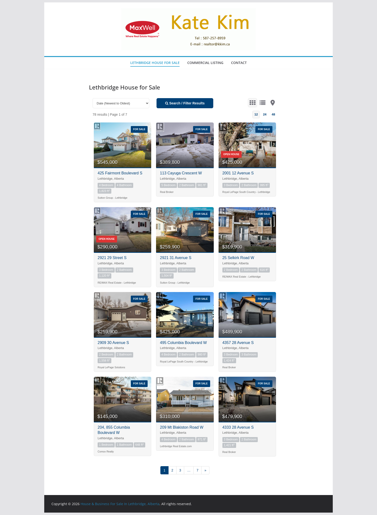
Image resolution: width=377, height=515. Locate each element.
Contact (239, 62)
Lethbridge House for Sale (155, 62)
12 (256, 114)
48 (273, 114)
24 (264, 114)
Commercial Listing (205, 62)
